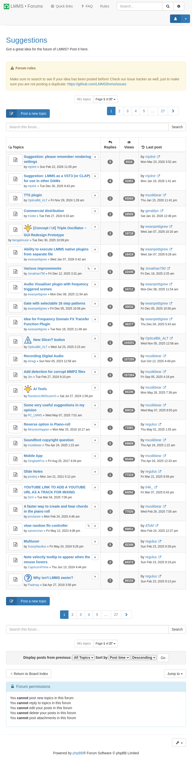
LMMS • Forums (23, 6)
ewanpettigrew (156, 226)
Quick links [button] (61, 6)
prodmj (32, 476)
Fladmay (33, 585)
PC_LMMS (35, 415)
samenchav (35, 531)
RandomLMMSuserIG (42, 396)
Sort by (113, 657)
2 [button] (119, 111)
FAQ (86, 6)
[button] (173, 111)
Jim (30, 377)
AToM (149, 526)
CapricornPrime (38, 567)
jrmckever (34, 516)
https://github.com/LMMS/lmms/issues (97, 84)
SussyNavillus (37, 546)
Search (177, 127)
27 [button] (163, 111)
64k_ (149, 487)
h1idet (32, 216)
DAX (31, 497)
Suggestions (26, 40)
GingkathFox (36, 461)
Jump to (175, 674)
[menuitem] (104, 6)
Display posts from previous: (58, 657)
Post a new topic (26, 113)
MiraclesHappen (38, 429)
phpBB (77, 753)
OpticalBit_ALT (37, 200)
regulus (151, 424)
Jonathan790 (36, 273)
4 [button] (136, 111)
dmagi (32, 361)
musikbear (153, 195)
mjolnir (32, 167)
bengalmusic (20, 240)
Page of (105, 99)
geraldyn (152, 211)
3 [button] (127, 111)
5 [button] (144, 111)
